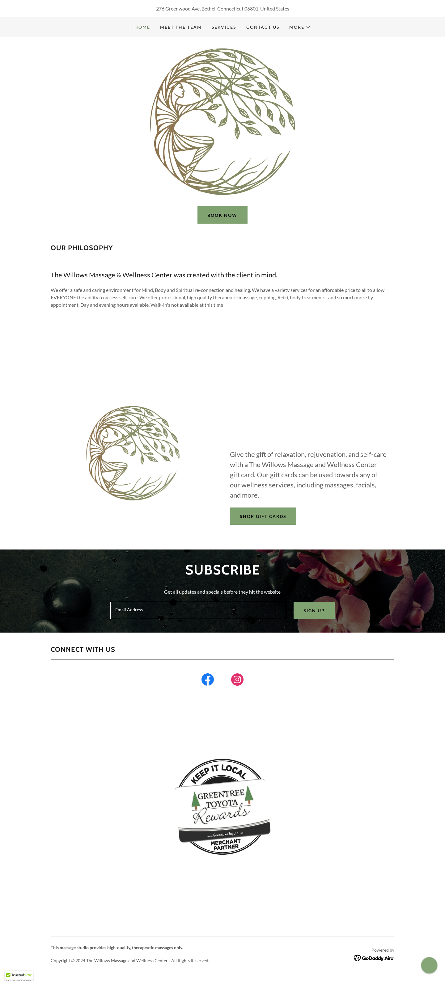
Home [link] (142, 27)
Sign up (314, 610)
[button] (300, 27)
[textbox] (198, 610)
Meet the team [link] (181, 27)
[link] (207, 680)
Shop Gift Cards (263, 516)
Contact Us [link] (262, 27)
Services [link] (224, 27)
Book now (222, 215)
